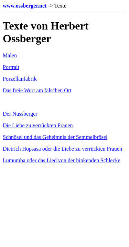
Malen (10, 55)
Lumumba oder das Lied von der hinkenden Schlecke (61, 160)
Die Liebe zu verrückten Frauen (38, 125)
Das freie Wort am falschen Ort (37, 90)
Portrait (11, 67)
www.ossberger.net (24, 6)
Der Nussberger (20, 114)
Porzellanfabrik (20, 79)
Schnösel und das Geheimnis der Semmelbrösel (55, 137)
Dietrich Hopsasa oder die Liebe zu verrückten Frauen (62, 149)
